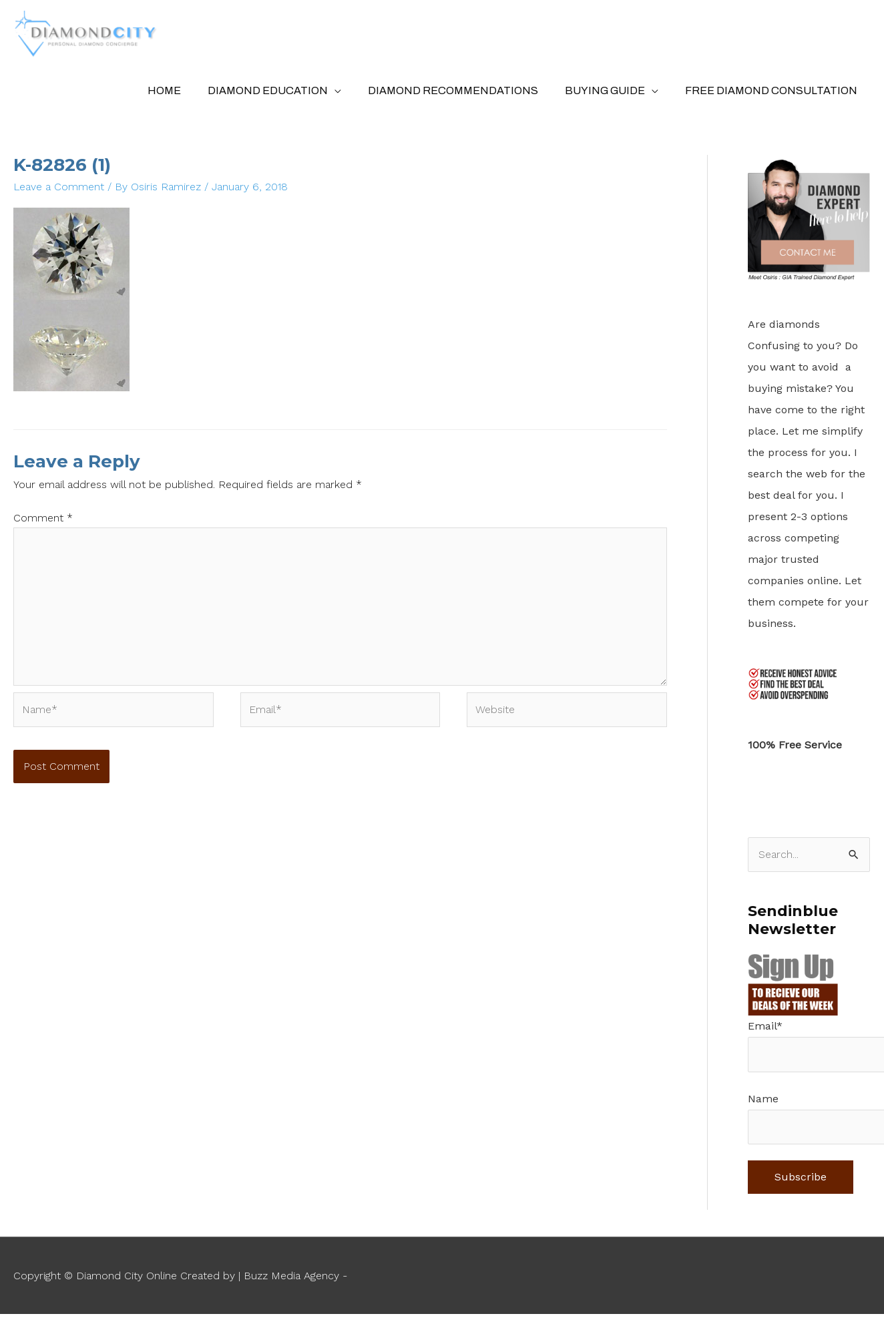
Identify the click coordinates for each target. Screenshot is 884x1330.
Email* (765, 1031)
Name (763, 1104)
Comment (43, 523)
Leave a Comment (58, 192)
